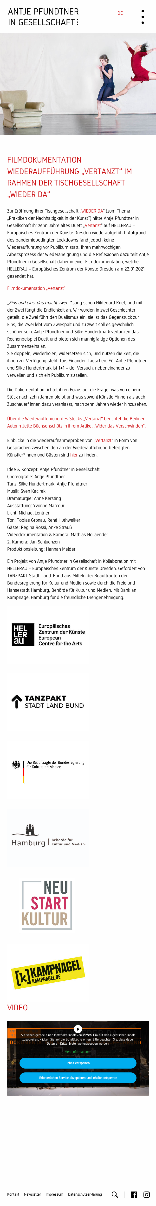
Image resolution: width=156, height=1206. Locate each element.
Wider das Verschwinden (119, 425)
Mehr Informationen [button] (78, 1052)
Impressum (54, 1194)
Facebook (134, 1195)
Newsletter (32, 1194)
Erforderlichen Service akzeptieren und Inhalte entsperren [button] (78, 1078)
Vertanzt (93, 225)
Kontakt (13, 1194)
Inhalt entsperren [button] (78, 1063)
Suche (115, 1195)
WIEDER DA (92, 211)
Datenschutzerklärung (85, 1194)
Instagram (146, 1195)
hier (74, 454)
